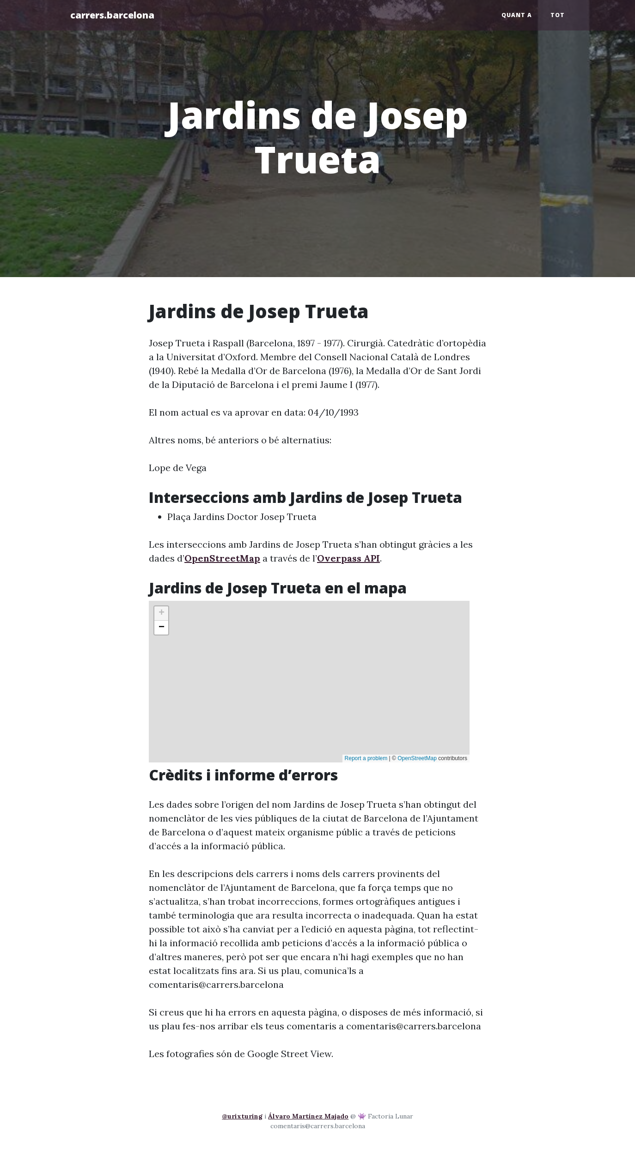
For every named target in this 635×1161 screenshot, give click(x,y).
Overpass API (348, 558)
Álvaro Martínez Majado (308, 1116)
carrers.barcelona (112, 15)
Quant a (516, 15)
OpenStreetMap (222, 558)
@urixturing (242, 1116)
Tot (557, 15)
